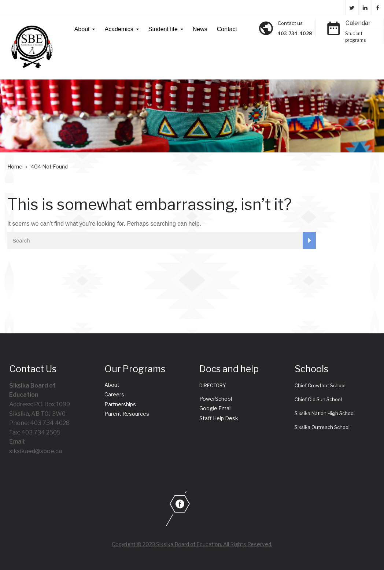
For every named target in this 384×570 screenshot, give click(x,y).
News (200, 29)
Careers (114, 394)
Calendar (358, 22)
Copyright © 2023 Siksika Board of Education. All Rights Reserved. (192, 544)
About (82, 29)
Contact (227, 29)
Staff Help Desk (218, 418)
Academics (118, 29)
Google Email (215, 408)
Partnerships (120, 404)
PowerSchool (215, 399)
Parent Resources (126, 414)
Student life (163, 29)
